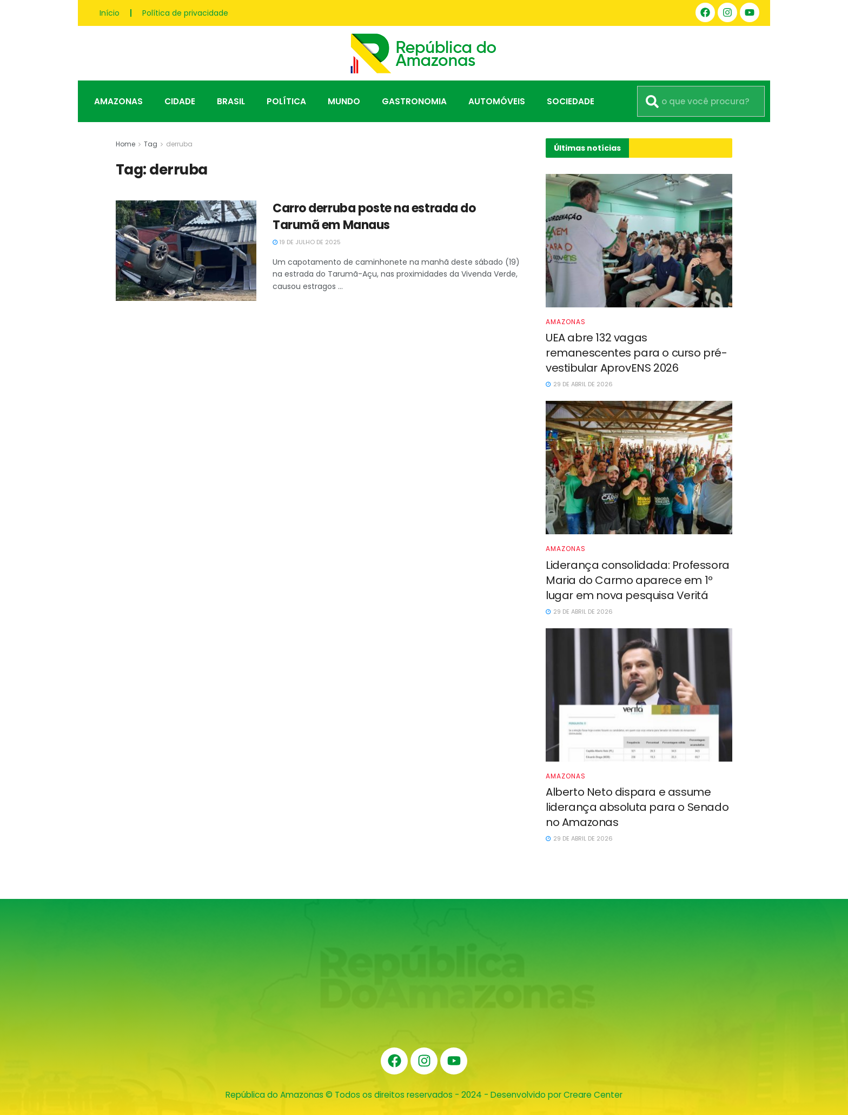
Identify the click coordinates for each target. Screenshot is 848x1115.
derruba (179, 144)
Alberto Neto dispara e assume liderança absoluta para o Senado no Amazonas (637, 807)
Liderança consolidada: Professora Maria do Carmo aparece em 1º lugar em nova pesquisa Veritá (638, 580)
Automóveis (496, 101)
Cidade (179, 101)
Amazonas (118, 101)
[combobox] (701, 101)
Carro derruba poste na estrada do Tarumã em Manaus (374, 216)
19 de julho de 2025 (307, 242)
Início (110, 13)
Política (286, 101)
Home (125, 144)
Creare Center (593, 1094)
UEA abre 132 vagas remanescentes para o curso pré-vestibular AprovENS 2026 (636, 352)
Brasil (231, 101)
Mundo (344, 101)
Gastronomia (414, 101)
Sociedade (570, 101)
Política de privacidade (185, 13)
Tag (150, 144)
